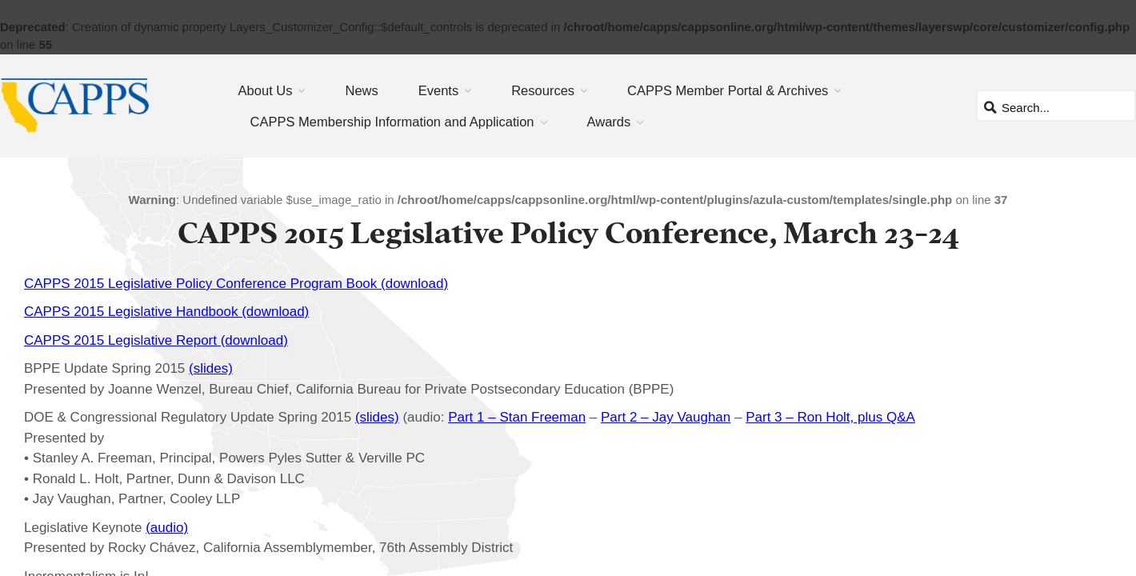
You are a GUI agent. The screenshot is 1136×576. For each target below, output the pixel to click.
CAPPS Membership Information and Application (392, 121)
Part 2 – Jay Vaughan (665, 417)
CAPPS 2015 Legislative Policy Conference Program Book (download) (236, 283)
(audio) (167, 527)
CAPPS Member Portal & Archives (727, 90)
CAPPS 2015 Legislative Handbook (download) (166, 311)
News (361, 90)
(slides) (211, 368)
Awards (609, 121)
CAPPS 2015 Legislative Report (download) (156, 340)
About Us (265, 90)
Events (438, 90)
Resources (542, 90)
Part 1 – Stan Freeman (517, 417)
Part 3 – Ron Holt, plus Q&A (830, 417)
